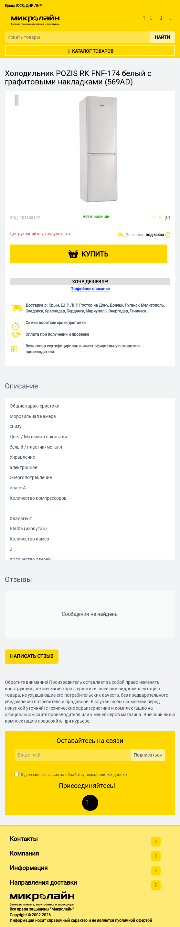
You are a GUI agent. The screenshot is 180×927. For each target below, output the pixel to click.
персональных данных (106, 774)
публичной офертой (133, 920)
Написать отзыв (31, 656)
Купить (94, 254)
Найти (162, 37)
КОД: (14, 217)
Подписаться (148, 755)
